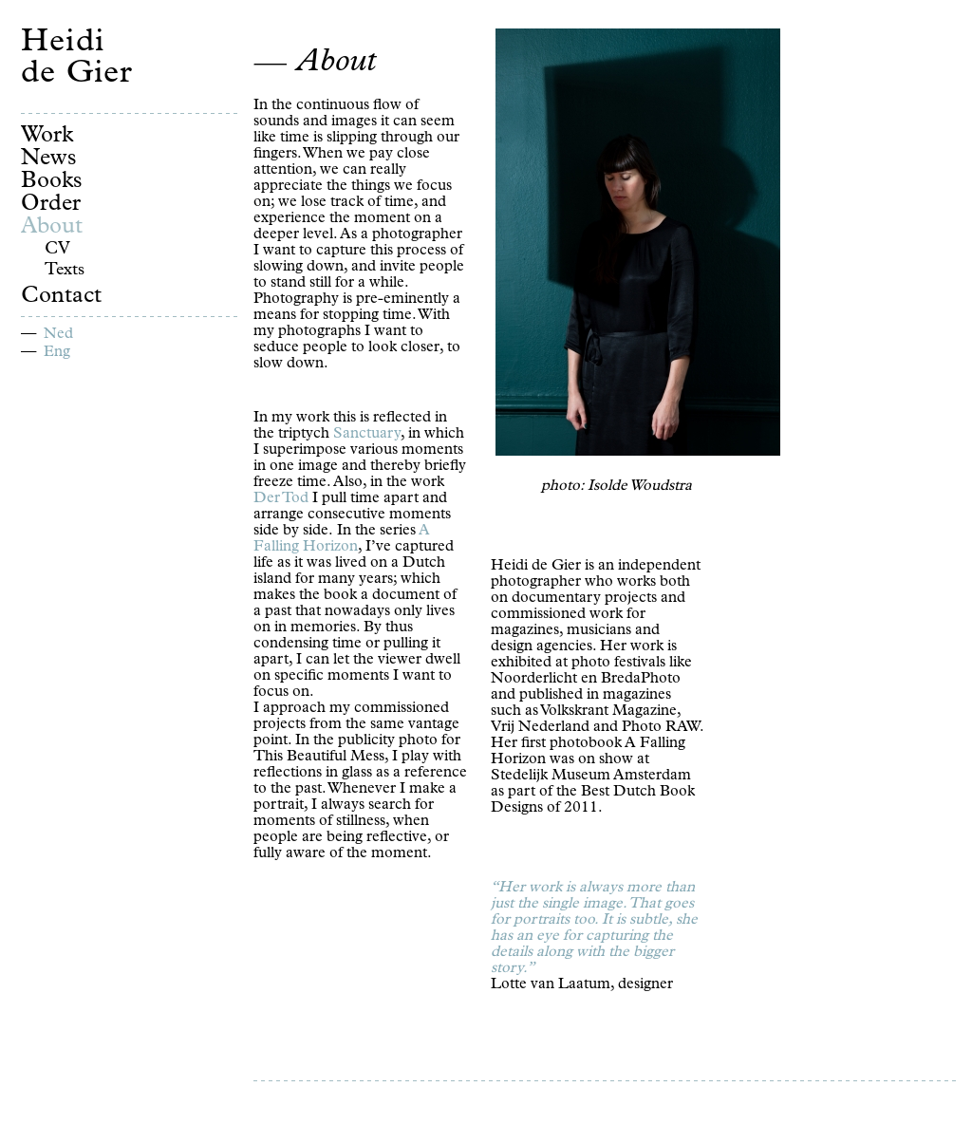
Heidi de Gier (77, 59)
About (52, 227)
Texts (64, 270)
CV (57, 249)
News (49, 159)
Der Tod (280, 499)
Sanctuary (367, 434)
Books (52, 182)
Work (47, 136)
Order (51, 205)
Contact (61, 297)
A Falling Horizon (341, 539)
